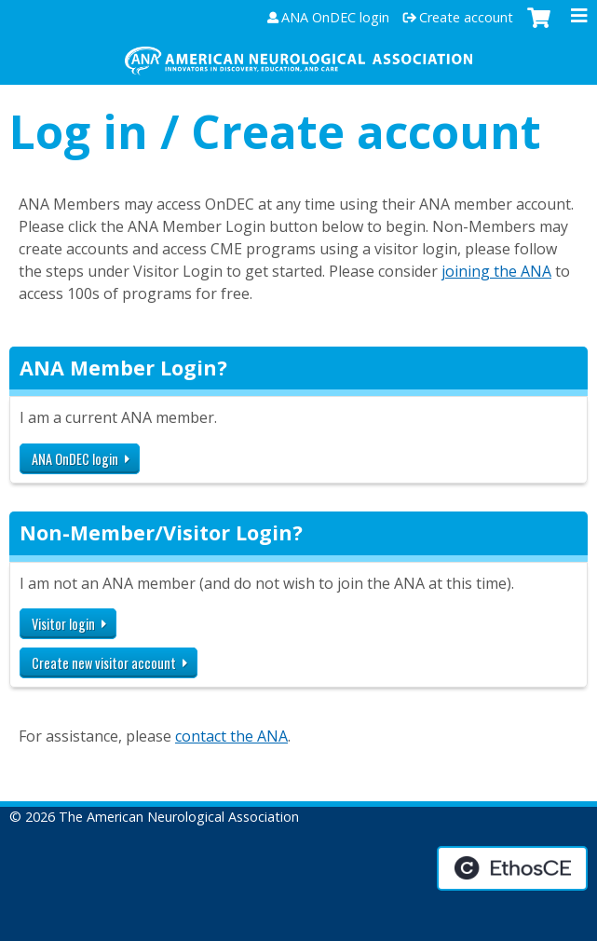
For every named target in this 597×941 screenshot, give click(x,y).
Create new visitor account (104, 663)
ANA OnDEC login (335, 17)
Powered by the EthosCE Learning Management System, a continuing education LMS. (512, 868)
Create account (466, 17)
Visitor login (63, 624)
